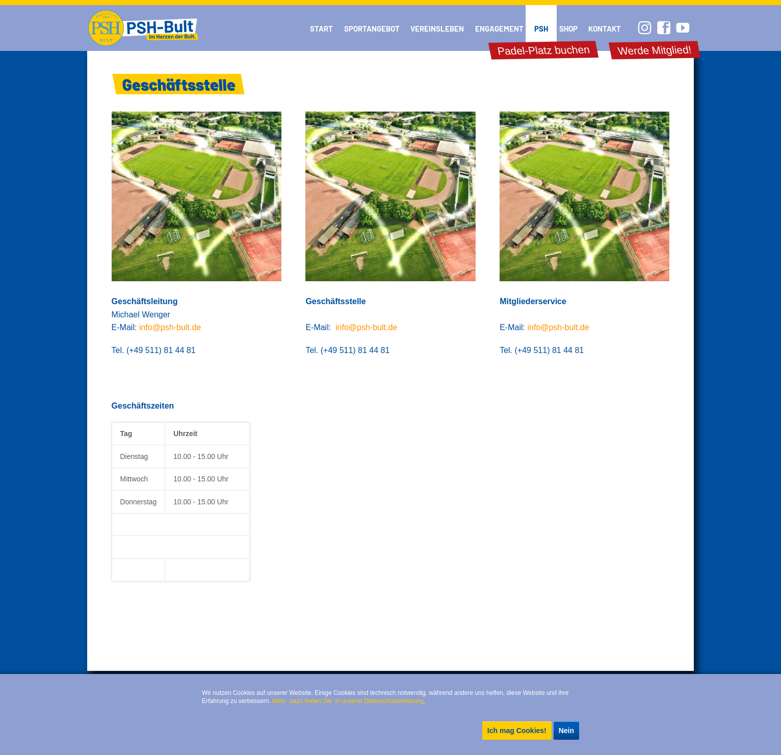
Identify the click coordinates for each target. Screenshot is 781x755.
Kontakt (604, 28)
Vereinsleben (437, 28)
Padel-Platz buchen (543, 50)
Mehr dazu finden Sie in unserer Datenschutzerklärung (348, 701)
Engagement (499, 28)
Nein (566, 730)
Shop (568, 28)
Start (321, 28)
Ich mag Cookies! (516, 730)
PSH (541, 28)
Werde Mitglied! (655, 50)
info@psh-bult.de (170, 327)
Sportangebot (372, 28)
